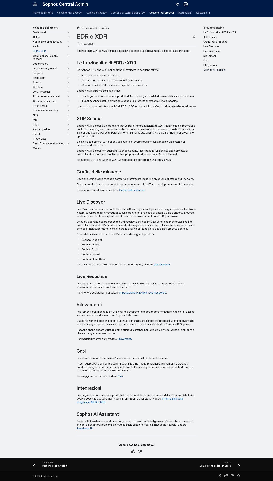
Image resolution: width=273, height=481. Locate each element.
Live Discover (162, 264)
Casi (120, 376)
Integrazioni (184, 12)
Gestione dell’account (69, 12)
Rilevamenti (124, 339)
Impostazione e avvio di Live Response (142, 292)
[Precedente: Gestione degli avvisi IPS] (51, 465)
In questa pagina (213, 27)
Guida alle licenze (96, 12)
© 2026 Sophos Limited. (45, 476)
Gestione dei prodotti (161, 12)
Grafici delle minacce (132, 190)
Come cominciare (43, 12)
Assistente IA (84, 428)
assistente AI (203, 12)
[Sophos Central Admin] (35, 4)
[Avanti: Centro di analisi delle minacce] (219, 465)
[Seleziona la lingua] (185, 4)
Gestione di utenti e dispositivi (128, 12)
